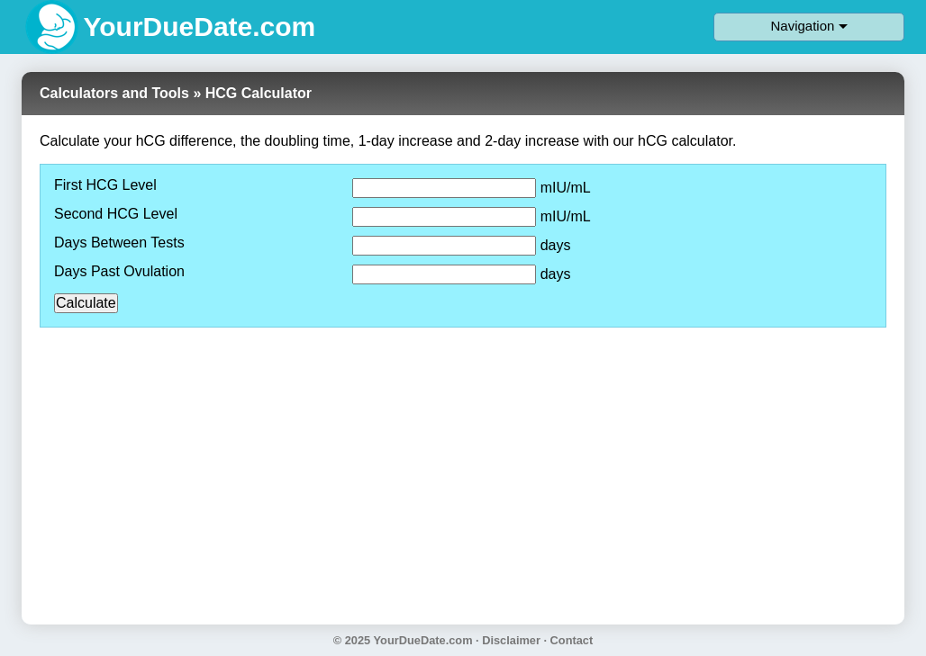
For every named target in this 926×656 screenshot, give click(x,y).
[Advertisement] (463, 467)
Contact (572, 640)
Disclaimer (511, 640)
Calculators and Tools (114, 93)
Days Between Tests (119, 243)
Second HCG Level (115, 214)
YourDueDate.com (423, 640)
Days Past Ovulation (119, 272)
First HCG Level (105, 185)
